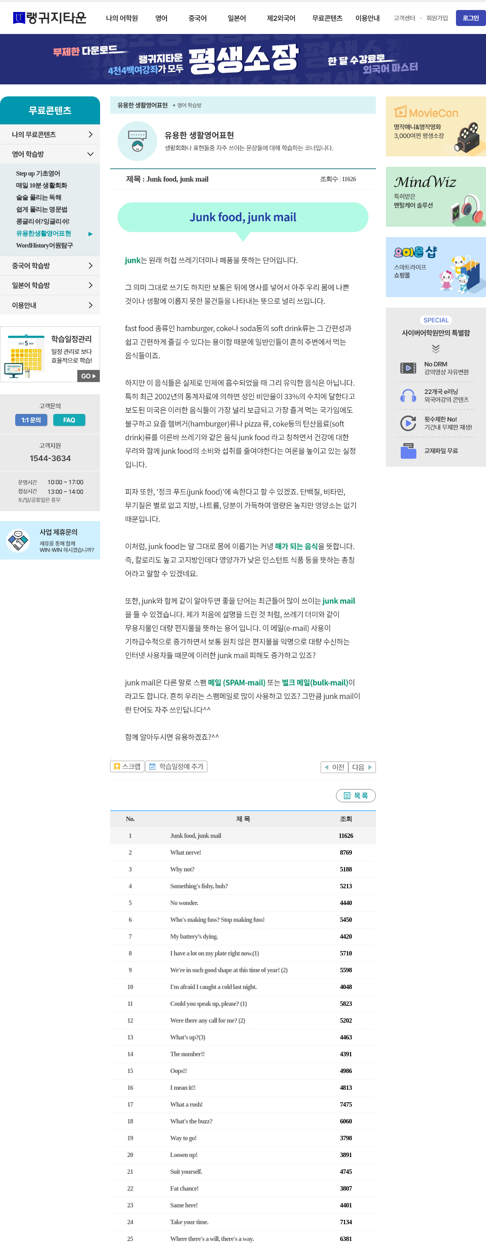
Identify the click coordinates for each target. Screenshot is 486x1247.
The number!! (187, 1054)
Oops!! (178, 1070)
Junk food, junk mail (195, 835)
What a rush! (186, 1104)
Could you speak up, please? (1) (208, 1003)
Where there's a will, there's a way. (212, 1238)
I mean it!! (182, 1087)
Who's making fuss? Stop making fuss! (217, 919)
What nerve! (185, 852)
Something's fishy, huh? (199, 886)
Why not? (182, 869)
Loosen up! (183, 1154)
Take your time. (189, 1222)
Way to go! (183, 1138)
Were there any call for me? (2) (207, 1020)
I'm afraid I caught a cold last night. (213, 986)
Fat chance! (184, 1188)
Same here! (184, 1205)
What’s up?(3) (187, 1037)
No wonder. (184, 902)
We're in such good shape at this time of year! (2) (228, 970)
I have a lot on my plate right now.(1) (214, 953)
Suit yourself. (186, 1171)
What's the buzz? (191, 1121)
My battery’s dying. (194, 936)
